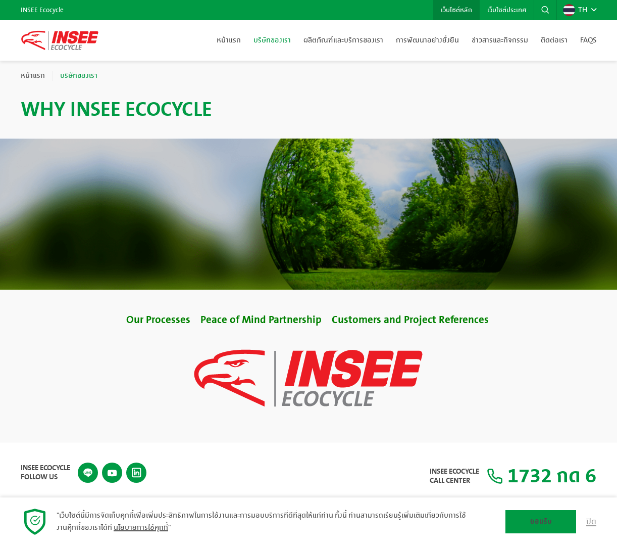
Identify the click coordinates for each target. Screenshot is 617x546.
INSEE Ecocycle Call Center (454, 476)
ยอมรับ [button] (541, 521)
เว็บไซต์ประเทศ (506, 10)
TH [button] (575, 10)
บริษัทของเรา (78, 75)
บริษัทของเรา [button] (272, 40)
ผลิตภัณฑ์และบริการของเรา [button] (343, 40)
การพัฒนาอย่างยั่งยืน (427, 40)
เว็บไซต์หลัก (456, 10)
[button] (545, 10)
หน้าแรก (229, 40)
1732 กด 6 (541, 476)
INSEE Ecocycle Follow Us (45, 473)
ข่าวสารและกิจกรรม (500, 40)
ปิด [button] (591, 522)
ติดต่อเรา (554, 40)
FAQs (588, 40)
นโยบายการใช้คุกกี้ (141, 527)
